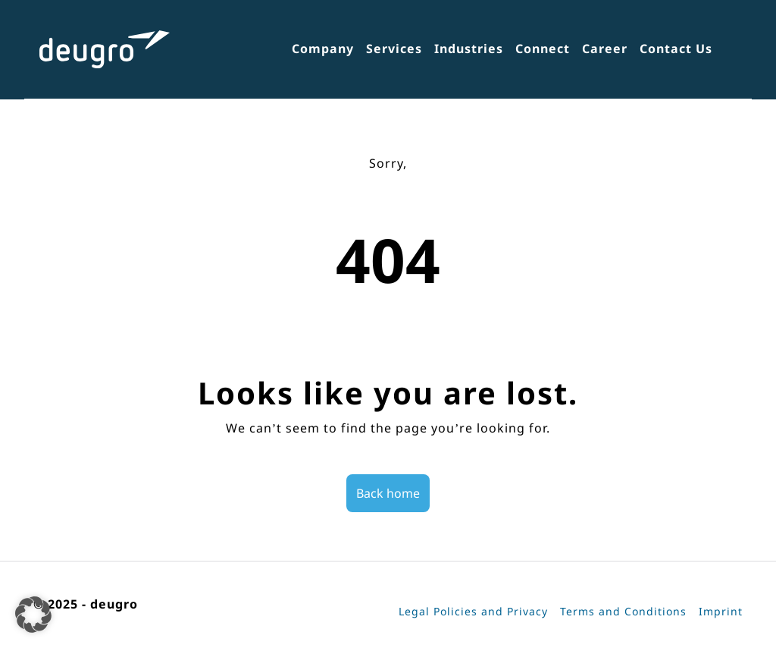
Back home (388, 493)
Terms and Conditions (623, 611)
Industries (468, 48)
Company (323, 48)
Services (394, 48)
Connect (542, 48)
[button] (33, 614)
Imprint (721, 611)
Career (604, 48)
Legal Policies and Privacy (473, 611)
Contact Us (676, 48)
